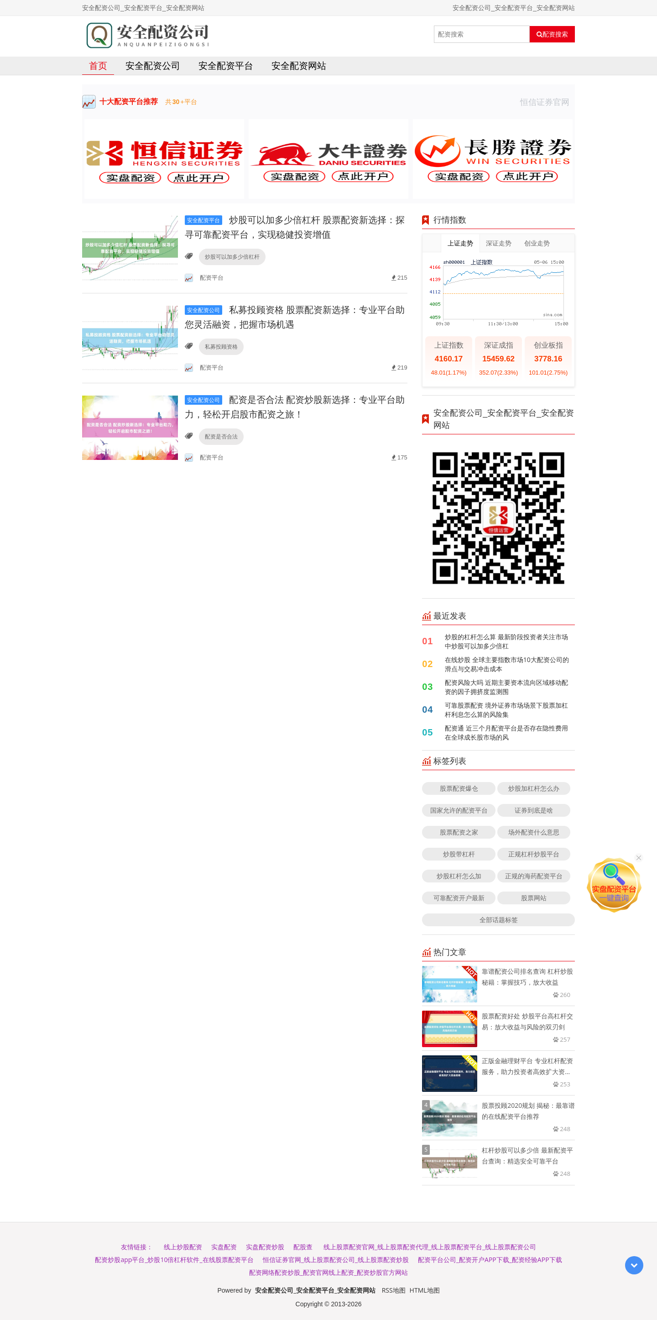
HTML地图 (425, 1290)
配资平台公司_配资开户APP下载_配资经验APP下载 (490, 1259)
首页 (98, 65)
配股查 (303, 1246)
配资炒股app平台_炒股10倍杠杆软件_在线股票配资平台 (174, 1259)
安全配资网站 (298, 65)
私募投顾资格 (221, 346)
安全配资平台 (225, 65)
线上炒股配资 (183, 1246)
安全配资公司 (152, 65)
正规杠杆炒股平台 (533, 854)
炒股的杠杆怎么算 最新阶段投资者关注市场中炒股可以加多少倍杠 (506, 641)
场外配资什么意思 (533, 832)
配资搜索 (552, 34)
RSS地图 (394, 1290)
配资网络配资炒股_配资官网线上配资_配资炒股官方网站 (328, 1272)
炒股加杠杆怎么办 (533, 788)
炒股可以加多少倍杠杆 (232, 257)
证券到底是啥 (534, 810)
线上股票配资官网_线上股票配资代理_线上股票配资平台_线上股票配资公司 (429, 1246)
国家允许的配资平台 (459, 810)
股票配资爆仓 (459, 788)
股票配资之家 (459, 832)
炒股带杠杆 (459, 854)
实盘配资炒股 (265, 1246)
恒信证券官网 (547, 101)
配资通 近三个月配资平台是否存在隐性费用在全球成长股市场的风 (506, 732)
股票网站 (534, 897)
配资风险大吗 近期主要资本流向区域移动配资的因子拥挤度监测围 (506, 687)
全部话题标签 (499, 919)
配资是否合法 (221, 436)
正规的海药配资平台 (534, 875)
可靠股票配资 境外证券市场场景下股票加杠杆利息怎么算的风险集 (506, 710)
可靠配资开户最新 (459, 897)
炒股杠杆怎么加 (459, 875)
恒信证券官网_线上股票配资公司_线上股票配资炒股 (336, 1259)
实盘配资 (224, 1246)
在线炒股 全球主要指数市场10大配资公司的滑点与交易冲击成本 (507, 664)
